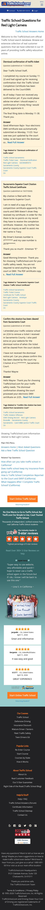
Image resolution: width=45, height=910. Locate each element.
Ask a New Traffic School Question (18, 450)
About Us (22, 774)
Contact (11, 11)
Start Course (22, 753)
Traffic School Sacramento (13, 157)
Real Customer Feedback (22, 778)
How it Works (22, 761)
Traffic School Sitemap (22, 811)
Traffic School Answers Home (29, 31)
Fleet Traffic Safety (22, 733)
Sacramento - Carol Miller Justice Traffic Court (21, 423)
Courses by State (22, 758)
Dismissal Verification (28, 160)
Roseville (6, 420)
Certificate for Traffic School (14, 295)
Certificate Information (22, 807)
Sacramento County (11, 165)
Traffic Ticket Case (10, 160)
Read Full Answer (15, 142)
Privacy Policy (32, 890)
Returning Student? (23, 504)
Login (35, 11)
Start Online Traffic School (23, 498)
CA (4, 173)
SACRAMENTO (25, 163)
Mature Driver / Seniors (22, 729)
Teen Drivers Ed (22, 737)
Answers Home (8, 447)
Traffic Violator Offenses (13, 415)
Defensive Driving (23, 721)
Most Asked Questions (29, 447)
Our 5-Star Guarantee (22, 782)
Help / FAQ (22, 799)
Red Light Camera (10, 163)
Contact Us (22, 815)
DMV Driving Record (11, 418)
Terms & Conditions (16, 890)
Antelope (23, 297)
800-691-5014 (23, 11)
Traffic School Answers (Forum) (22, 803)
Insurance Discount (22, 725)
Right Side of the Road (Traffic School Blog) (22, 786)
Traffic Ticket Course (11, 292)
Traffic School (23, 717)
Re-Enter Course (22, 749)
